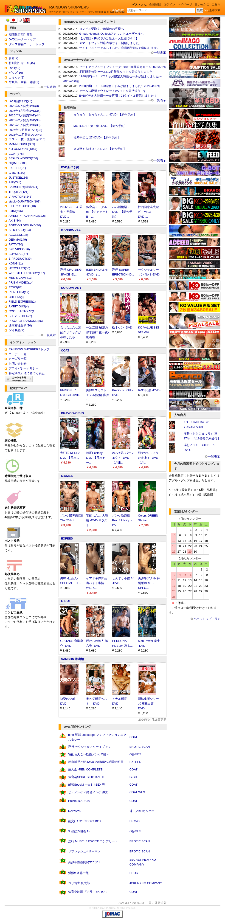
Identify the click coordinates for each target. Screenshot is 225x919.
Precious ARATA (79, 801)
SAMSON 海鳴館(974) (23, 187)
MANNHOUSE (71, 229)
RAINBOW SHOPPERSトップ (29, 349)
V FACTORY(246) (21, 196)
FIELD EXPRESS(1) (22, 301)
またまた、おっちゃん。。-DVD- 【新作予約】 (104, 114)
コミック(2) (16, 77)
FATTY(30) (16, 244)
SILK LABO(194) (20, 230)
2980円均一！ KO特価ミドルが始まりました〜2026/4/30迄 (119, 86)
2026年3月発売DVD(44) (25, 115)
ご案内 (215, 4)
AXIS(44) (15, 220)
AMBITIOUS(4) (19, 306)
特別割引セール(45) (22, 63)
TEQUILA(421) (18, 192)
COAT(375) (16, 153)
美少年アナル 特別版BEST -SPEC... (149, 583)
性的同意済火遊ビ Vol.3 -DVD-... (148, 211)
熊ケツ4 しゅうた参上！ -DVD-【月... (148, 457)
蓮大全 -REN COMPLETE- (86, 769)
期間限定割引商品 (21, 34)
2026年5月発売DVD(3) (24, 106)
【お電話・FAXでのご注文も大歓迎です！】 (109, 38)
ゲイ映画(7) (16, 330)
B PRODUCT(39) (20, 258)
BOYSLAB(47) (18, 254)
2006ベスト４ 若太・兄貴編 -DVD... (71, 211)
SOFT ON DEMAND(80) (25, 225)
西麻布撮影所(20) (20, 325)
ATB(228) (15, 182)
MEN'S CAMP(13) (21, 277)
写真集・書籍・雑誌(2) (24, 82)
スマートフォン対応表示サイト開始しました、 (110, 43)
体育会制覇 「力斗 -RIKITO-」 (88, 892)
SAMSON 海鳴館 (72, 659)
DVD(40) (14, 68)
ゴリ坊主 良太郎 (79, 883)
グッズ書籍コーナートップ (27, 44)
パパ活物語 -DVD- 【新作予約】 (122, 211)
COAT (65, 350)
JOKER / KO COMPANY (145, 883)
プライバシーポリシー (24, 368)
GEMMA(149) (18, 239)
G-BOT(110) (17, 172)
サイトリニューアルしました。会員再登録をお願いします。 (119, 48)
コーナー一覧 (18, 354)
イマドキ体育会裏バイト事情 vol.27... (96, 583)
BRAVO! (135, 821)
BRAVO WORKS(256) (23, 158)
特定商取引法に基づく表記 (27, 373)
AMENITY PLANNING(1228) (28, 215)
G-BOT (66, 601)
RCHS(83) (15, 287)
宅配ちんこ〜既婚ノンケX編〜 (88, 754)
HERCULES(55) (19, 268)
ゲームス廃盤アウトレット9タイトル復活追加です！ (114, 91)
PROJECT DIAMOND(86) (26, 321)
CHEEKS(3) (17, 297)
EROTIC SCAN (139, 746)
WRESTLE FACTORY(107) (27, 273)
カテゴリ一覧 (18, 358)
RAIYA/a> (74, 811)
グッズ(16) (16, 72)
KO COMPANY (71, 287)
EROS (133, 873)
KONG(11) (16, 263)
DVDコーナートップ (22, 39)
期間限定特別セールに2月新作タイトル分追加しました (115, 71)
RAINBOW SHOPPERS (69, 7)
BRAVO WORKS (72, 413)
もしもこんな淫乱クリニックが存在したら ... (70, 332)
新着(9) (13, 58)
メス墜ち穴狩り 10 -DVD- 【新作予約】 (99, 149)
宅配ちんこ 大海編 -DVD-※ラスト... (97, 520)
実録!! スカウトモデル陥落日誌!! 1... (97, 395)
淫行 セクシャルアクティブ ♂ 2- (89, 746)
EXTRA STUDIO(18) (22, 206)
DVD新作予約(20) (20, 101)
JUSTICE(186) (18, 177)
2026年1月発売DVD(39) (25, 125)
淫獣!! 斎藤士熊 (78, 873)
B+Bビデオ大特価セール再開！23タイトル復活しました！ (118, 95)
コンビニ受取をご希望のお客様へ (101, 29)
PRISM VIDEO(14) (21, 282)
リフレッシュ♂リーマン (84, 851)
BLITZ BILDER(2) (20, 316)
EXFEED (67, 538)
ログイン (169, 4)
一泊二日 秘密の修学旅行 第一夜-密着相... (97, 332)
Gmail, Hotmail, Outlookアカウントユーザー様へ (111, 33)
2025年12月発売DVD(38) (25, 130)
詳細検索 (214, 10)
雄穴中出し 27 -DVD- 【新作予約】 (96, 137)
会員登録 (155, 4)
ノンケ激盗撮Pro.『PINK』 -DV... (122, 520)
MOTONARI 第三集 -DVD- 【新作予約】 (100, 126)
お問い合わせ (18, 363)
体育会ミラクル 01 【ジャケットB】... (97, 211)
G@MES (67, 476)
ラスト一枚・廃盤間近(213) (27, 139)
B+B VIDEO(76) (19, 249)
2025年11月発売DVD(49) (25, 134)
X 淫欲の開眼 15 (79, 831)
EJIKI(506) (16, 211)
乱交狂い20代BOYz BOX (84, 821)
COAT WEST (138, 792)
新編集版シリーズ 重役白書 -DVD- (148, 703)
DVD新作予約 (70, 167)
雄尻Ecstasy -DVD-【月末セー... (95, 457)
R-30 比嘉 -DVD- (149, 390)
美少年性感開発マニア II (84, 862)
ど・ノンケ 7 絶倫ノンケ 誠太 (88, 792)
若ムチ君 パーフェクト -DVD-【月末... (123, 457)
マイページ (184, 4)
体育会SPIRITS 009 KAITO (86, 777)
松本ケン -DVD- (122, 327)
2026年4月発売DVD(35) (25, 110)
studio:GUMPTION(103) (25, 201)
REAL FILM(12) (19, 292)
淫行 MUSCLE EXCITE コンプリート (93, 841)
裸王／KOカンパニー (143, 811)
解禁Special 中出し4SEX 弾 (86, 784)
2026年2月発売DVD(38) (25, 120)
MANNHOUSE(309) (22, 144)
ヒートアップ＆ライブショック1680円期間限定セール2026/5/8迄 (122, 67)
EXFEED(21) (17, 168)
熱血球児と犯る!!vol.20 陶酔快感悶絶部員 (96, 762)
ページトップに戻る (207, 619)
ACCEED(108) (18, 234)
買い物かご (201, 4)
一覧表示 (50, 87)
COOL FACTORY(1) (22, 311)
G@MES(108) (18, 163)
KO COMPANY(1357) (23, 149)
